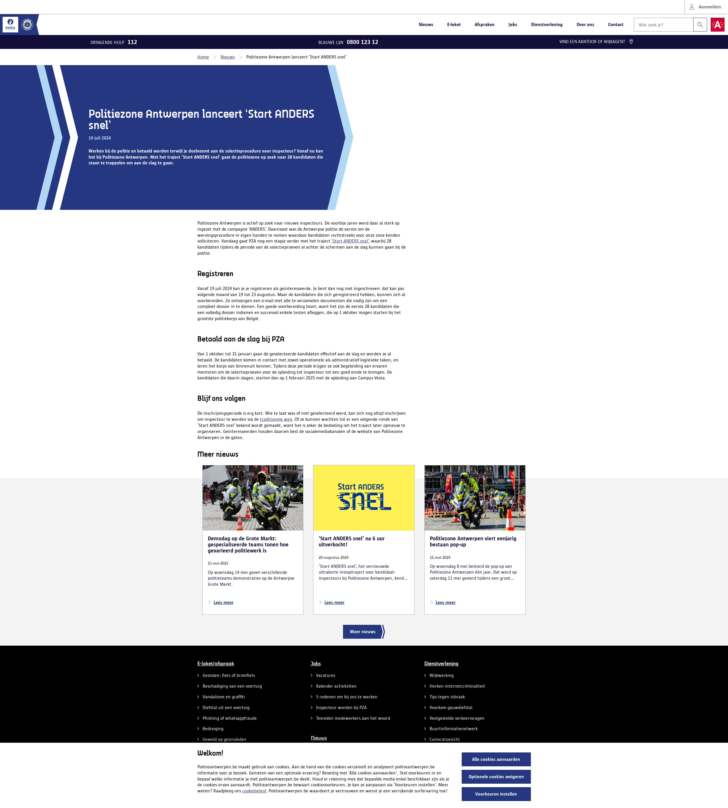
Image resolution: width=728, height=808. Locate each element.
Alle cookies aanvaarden (496, 759)
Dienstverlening (547, 24)
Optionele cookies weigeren (496, 776)
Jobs (513, 24)
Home (203, 56)
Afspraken (485, 24)
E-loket (454, 24)
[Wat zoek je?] (663, 25)
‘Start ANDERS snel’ (349, 240)
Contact (616, 24)
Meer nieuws (363, 631)
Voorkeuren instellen (496, 794)
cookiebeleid (254, 790)
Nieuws (426, 24)
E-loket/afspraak (215, 664)
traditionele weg (276, 419)
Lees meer (221, 602)
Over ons (585, 24)
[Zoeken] (700, 25)
